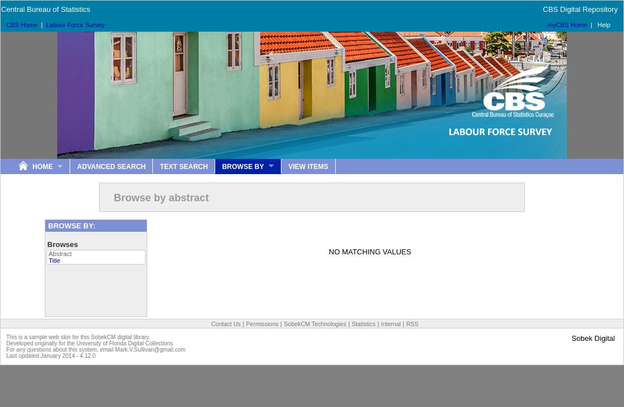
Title (54, 260)
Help (603, 24)
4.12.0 (88, 356)
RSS (412, 324)
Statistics (363, 324)
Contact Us (226, 324)
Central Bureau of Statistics (46, 9)
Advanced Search (111, 167)
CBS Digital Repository (580, 9)
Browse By (243, 167)
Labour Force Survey (75, 24)
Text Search (184, 167)
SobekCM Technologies (315, 324)
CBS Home (21, 24)
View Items (308, 167)
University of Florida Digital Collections (124, 343)
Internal (391, 324)
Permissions (262, 324)
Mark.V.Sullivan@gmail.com (150, 350)
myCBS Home (567, 24)
